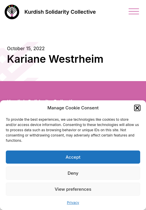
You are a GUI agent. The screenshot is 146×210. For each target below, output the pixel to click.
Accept (72, 157)
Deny (72, 173)
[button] (137, 108)
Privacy (73, 202)
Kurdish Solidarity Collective (60, 12)
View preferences (73, 189)
